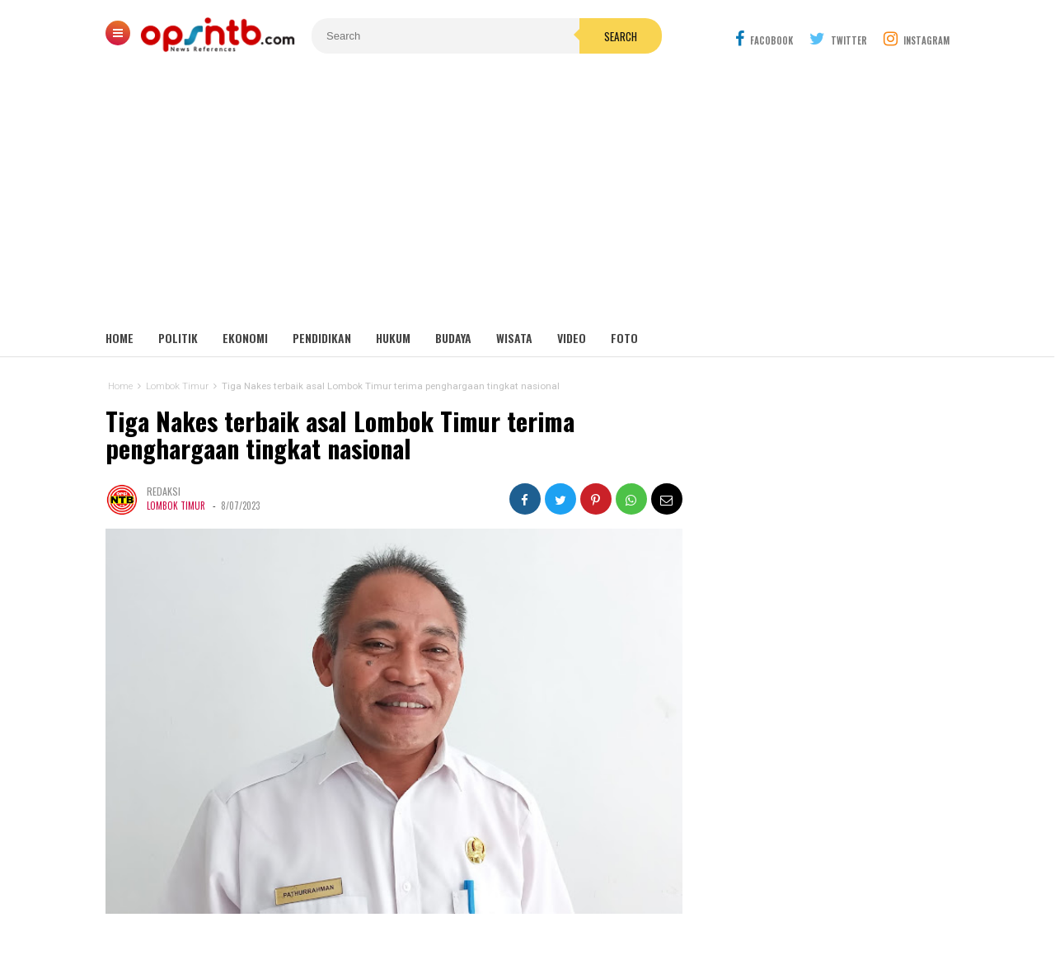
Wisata (514, 337)
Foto (624, 337)
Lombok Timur (176, 505)
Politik (178, 337)
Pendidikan (322, 337)
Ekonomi (245, 337)
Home (120, 337)
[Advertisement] (527, 197)
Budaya (453, 337)
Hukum (393, 337)
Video (571, 337)
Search (620, 36)
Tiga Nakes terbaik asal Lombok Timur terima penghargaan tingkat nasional (340, 435)
